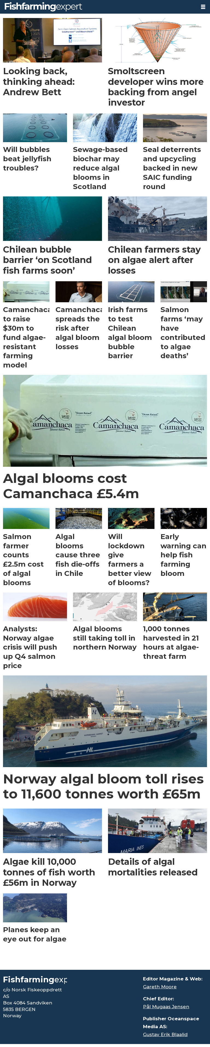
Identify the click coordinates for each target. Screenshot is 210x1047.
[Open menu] (203, 7)
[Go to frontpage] (43, 6)
